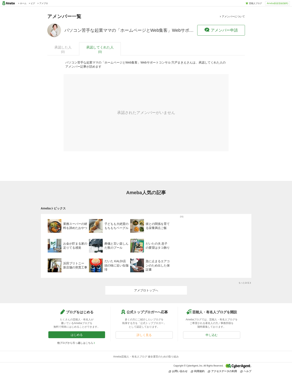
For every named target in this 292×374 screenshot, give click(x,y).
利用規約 (198, 371)
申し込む (212, 335)
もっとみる (244, 283)
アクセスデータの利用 (222, 371)
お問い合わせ (178, 371)
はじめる (77, 334)
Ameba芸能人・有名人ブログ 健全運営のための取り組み (146, 356)
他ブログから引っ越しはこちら (76, 342)
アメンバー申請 (221, 30)
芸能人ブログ (255, 3)
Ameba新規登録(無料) (277, 3)
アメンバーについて (232, 16)
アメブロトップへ (146, 290)
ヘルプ (245, 371)
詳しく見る (144, 335)
